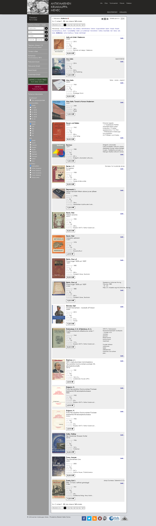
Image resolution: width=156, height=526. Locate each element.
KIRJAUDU (123, 12)
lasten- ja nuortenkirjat (82, 31)
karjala (112, 28)
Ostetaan (129, 3)
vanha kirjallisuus (68, 33)
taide (53, 33)
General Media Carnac (64, 517)
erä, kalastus (77, 28)
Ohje (106, 3)
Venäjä (76, 33)
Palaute (122, 3)
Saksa (115, 31)
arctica (62, 28)
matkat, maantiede (103, 31)
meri (111, 31)
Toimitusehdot (114, 3)
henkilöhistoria (85, 28)
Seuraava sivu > (58, 25)
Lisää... (122, 38)
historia (93, 28)
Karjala (117, 28)
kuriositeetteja (71, 31)
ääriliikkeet (82, 33)
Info (101, 3)
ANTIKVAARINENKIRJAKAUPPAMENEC (61, 7)
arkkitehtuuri (68, 28)
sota (119, 31)
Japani (107, 28)
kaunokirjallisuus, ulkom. (59, 31)
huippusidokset (100, 28)
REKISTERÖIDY (112, 12)
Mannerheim (94, 31)
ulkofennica (64, 18)
